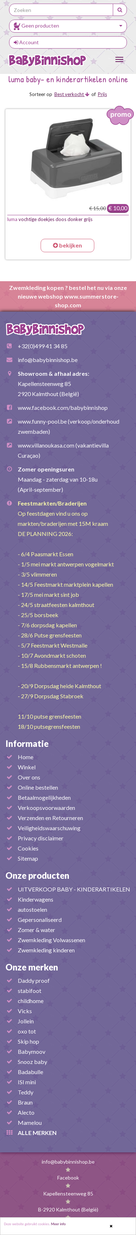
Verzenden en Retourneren (50, 817)
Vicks (25, 1010)
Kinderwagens (35, 899)
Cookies (28, 848)
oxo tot (27, 1031)
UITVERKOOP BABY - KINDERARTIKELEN (74, 889)
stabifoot (29, 990)
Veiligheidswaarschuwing (49, 827)
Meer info (58, 1224)
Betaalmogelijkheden (44, 797)
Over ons (29, 777)
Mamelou (30, 1122)
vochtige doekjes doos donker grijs (49, 219)
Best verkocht (71, 94)
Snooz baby (32, 1061)
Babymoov (31, 1051)
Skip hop (28, 1041)
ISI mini (27, 1081)
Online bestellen (38, 787)
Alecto (26, 1112)
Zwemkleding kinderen (46, 950)
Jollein (26, 1021)
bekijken (67, 245)
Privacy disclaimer (40, 838)
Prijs (102, 94)
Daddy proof (34, 980)
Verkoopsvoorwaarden (46, 807)
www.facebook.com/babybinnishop (63, 407)
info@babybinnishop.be (48, 359)
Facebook (68, 1177)
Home (25, 756)
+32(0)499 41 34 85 (42, 345)
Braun (25, 1102)
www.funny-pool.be (42, 421)
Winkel (27, 767)
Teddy (25, 1092)
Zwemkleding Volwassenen (51, 939)
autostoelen (32, 909)
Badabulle (30, 1071)
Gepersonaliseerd (40, 919)
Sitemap (28, 858)
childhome (31, 1000)
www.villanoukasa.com (46, 445)
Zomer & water (36, 929)
